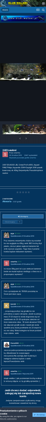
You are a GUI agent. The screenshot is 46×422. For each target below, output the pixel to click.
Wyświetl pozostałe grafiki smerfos (22, 151)
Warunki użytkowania (8, 419)
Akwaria (6, 195)
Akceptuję (39, 415)
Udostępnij (23, 210)
